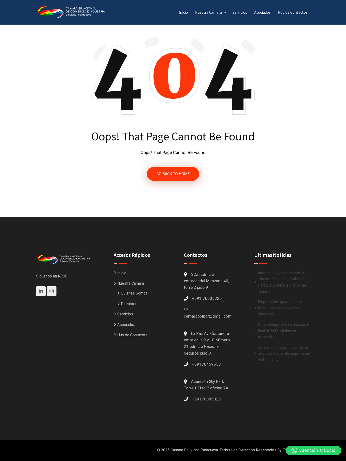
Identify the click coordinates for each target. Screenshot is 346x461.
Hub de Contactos (293, 12)
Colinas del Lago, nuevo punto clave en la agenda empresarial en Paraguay (284, 353)
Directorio (129, 303)
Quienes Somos (134, 293)
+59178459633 (206, 364)
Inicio (183, 12)
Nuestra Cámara (208, 12)
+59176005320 (206, 399)
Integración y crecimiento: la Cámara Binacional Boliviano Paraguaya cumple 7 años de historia (282, 282)
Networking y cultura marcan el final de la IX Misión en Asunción (283, 330)
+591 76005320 (207, 298)
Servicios (240, 12)
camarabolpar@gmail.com (208, 316)
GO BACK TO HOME (173, 174)
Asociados (262, 12)
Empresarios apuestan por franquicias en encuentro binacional (280, 308)
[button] (313, 450)
